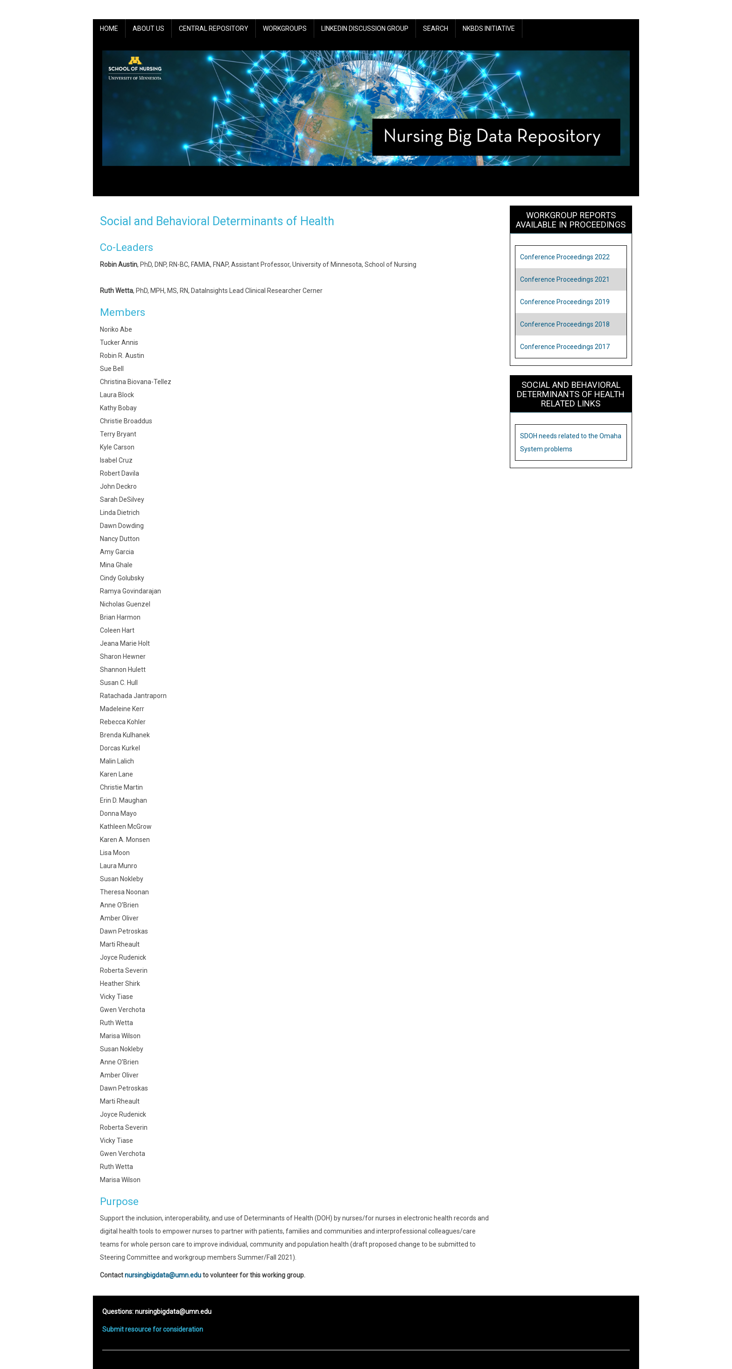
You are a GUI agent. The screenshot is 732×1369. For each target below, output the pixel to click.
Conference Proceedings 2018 (565, 324)
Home (109, 28)
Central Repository (213, 28)
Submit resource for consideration (152, 1329)
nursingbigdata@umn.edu (163, 1275)
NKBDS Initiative (489, 28)
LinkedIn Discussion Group (364, 28)
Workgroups (285, 28)
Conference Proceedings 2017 (565, 346)
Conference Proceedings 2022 (565, 257)
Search (435, 28)
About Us (148, 28)
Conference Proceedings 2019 (565, 302)
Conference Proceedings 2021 (565, 279)
